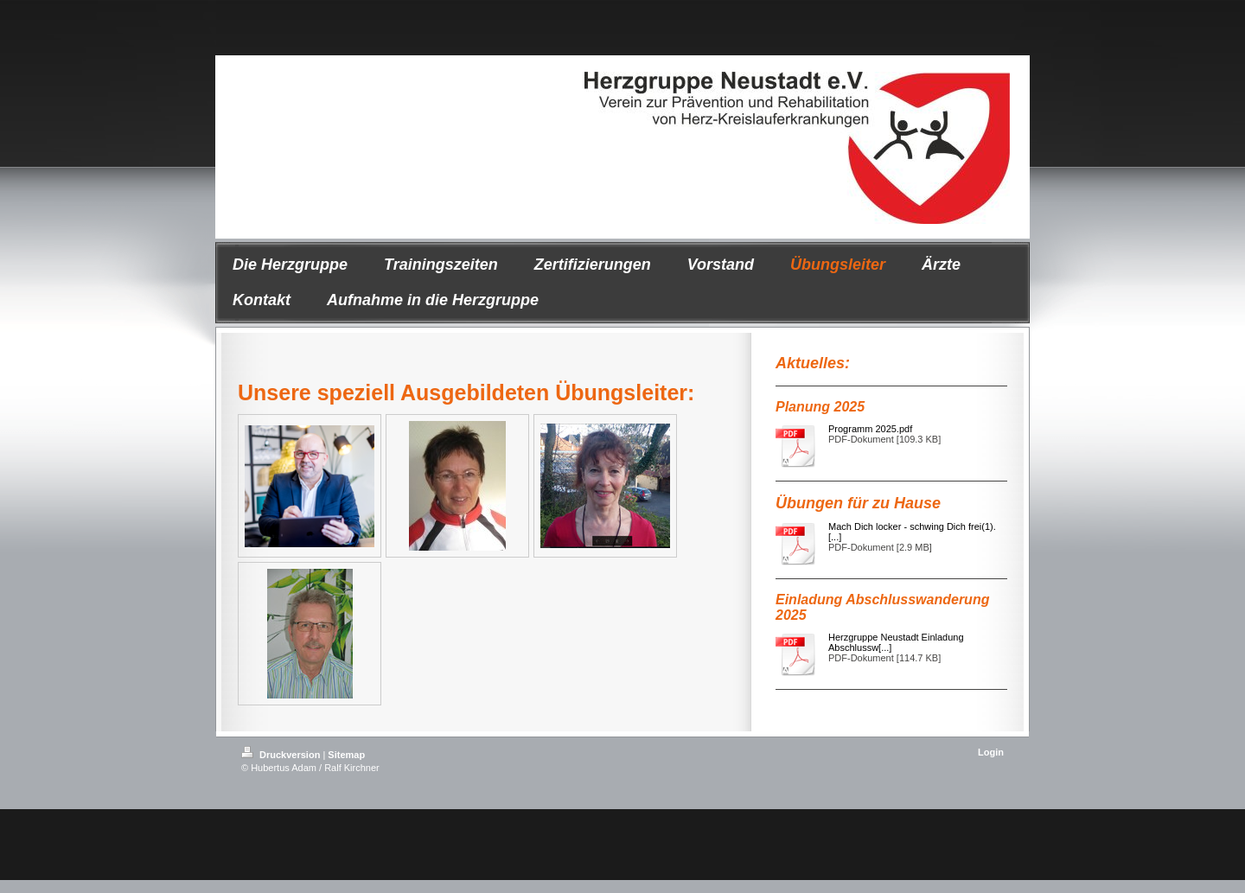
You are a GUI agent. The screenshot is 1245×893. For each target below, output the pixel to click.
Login (991, 752)
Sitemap (346, 754)
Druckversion (281, 754)
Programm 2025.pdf (870, 429)
